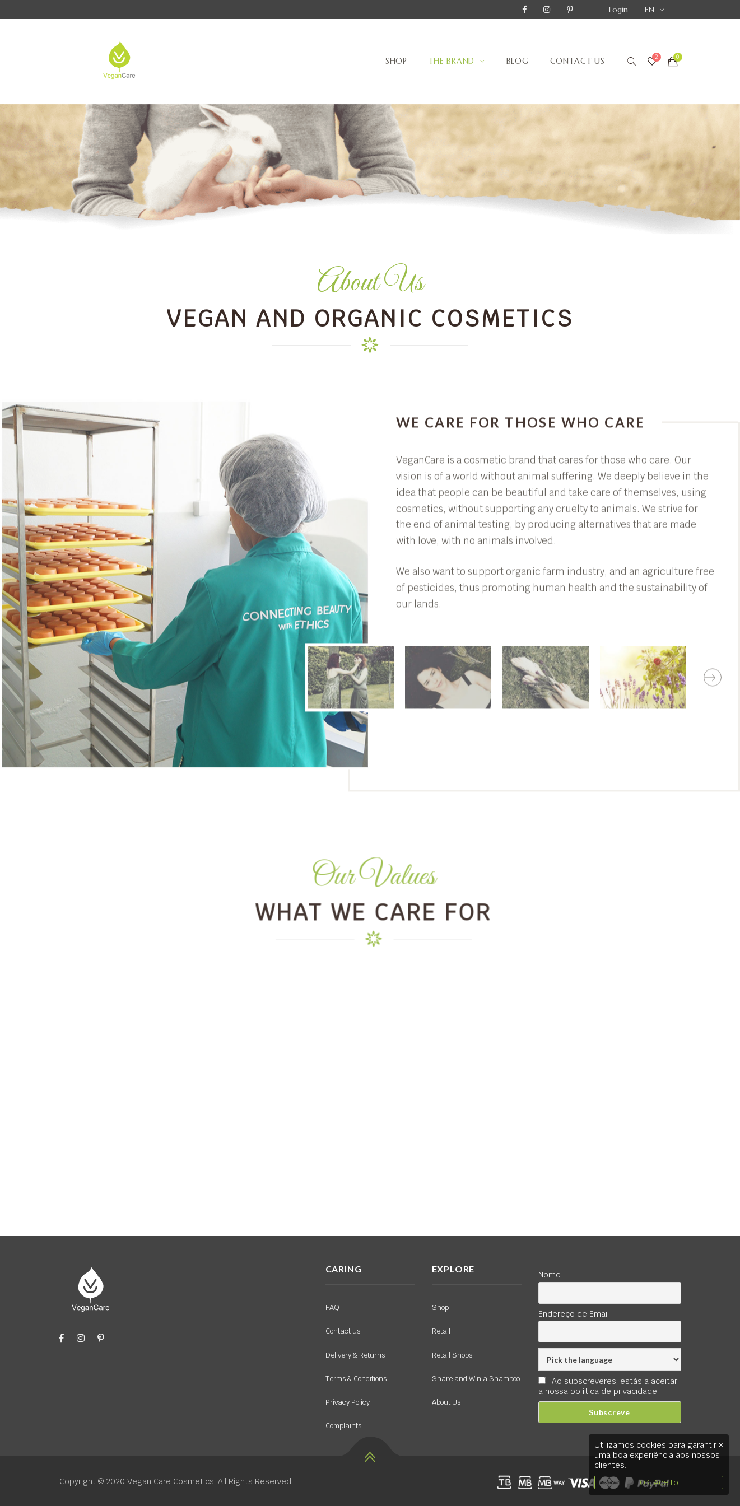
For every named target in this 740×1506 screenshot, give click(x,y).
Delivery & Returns (355, 1355)
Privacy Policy (347, 1402)
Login (618, 9)
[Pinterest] (100, 1338)
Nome (549, 1275)
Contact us (577, 61)
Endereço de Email (573, 1314)
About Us (446, 1402)
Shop (396, 61)
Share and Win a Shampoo (476, 1378)
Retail (441, 1331)
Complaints (343, 1425)
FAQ (332, 1307)
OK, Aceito (659, 1482)
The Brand (451, 61)
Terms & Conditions (356, 1378)
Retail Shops (452, 1355)
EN (649, 9)
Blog (517, 61)
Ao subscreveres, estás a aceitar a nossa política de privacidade (608, 1386)
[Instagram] (81, 1338)
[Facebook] (61, 1338)
